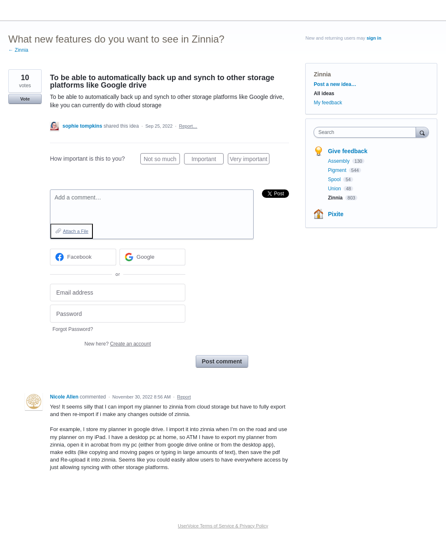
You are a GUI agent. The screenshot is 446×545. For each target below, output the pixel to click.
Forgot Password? (72, 329)
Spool (335, 179)
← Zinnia (18, 50)
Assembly (339, 161)
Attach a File (75, 231)
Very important (249, 160)
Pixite (335, 214)
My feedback (328, 103)
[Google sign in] (153, 257)
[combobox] (367, 132)
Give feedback (347, 151)
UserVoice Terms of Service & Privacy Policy (223, 525)
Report (184, 396)
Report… (188, 126)
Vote (25, 98)
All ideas (324, 93)
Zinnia (322, 74)
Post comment (222, 361)
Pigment (337, 170)
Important (208, 160)
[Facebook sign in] (83, 257)
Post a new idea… (335, 84)
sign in (373, 37)
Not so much (162, 160)
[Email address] (117, 293)
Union (335, 189)
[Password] (117, 314)
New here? (118, 344)
